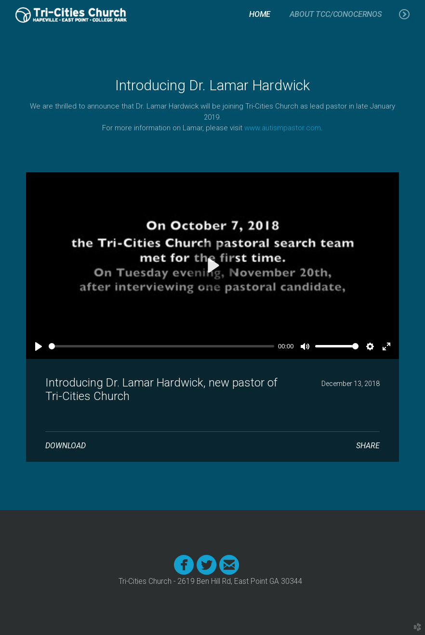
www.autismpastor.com (282, 128)
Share (368, 445)
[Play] (38, 346)
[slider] (161, 346)
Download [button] (65, 445)
